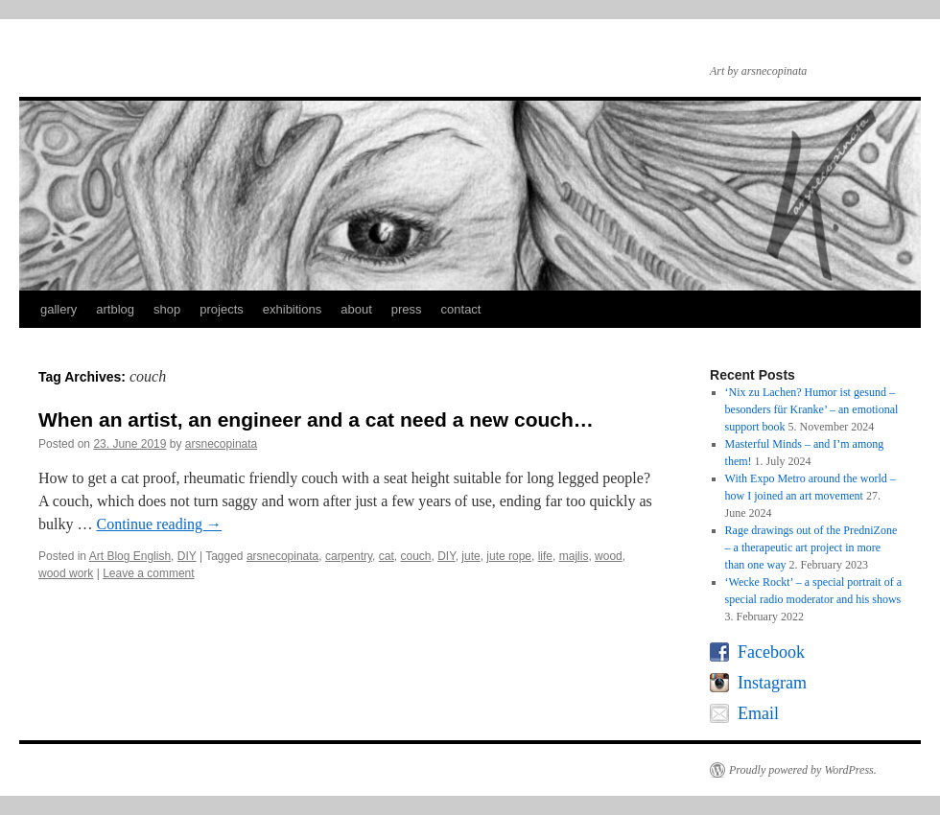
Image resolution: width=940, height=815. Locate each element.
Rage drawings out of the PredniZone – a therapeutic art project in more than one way (811, 547)
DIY (187, 556)
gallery (58, 309)
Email (758, 713)
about (356, 309)
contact (461, 309)
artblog (115, 309)
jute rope (508, 556)
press (406, 309)
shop (166, 309)
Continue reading (159, 524)
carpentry (348, 556)
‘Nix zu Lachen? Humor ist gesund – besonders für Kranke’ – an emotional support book (812, 409)
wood (609, 556)
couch (415, 556)
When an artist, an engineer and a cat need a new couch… (316, 419)
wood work (65, 573)
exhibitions (292, 309)
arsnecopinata (221, 444)
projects (222, 309)
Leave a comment (148, 573)
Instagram (772, 682)
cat (386, 556)
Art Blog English (130, 556)
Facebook (771, 652)
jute (470, 556)
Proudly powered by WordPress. (803, 770)
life (545, 556)
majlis (574, 556)
